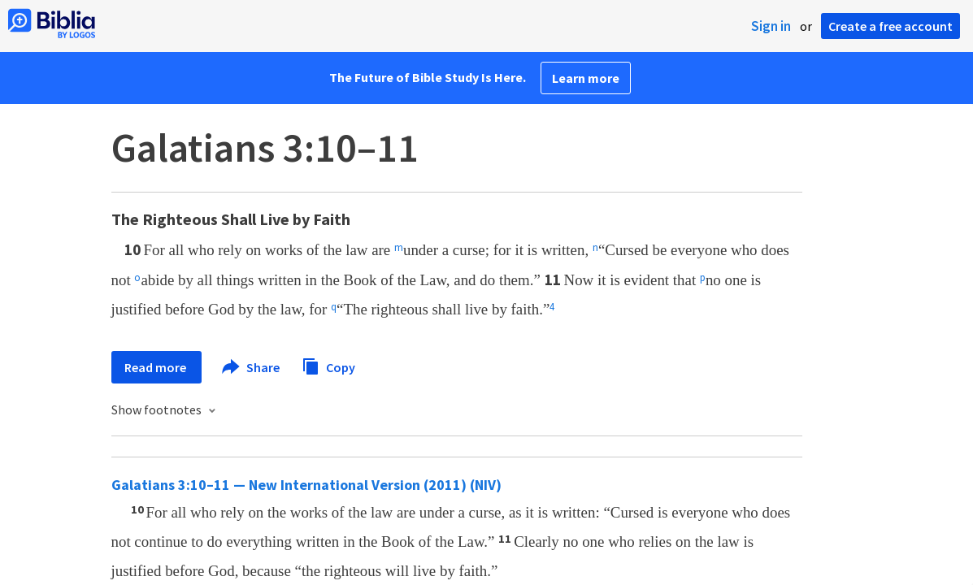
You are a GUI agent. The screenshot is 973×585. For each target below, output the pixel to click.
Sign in (771, 26)
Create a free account (890, 26)
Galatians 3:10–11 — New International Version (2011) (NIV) (306, 484)
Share (251, 367)
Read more (156, 367)
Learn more (585, 78)
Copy (328, 365)
